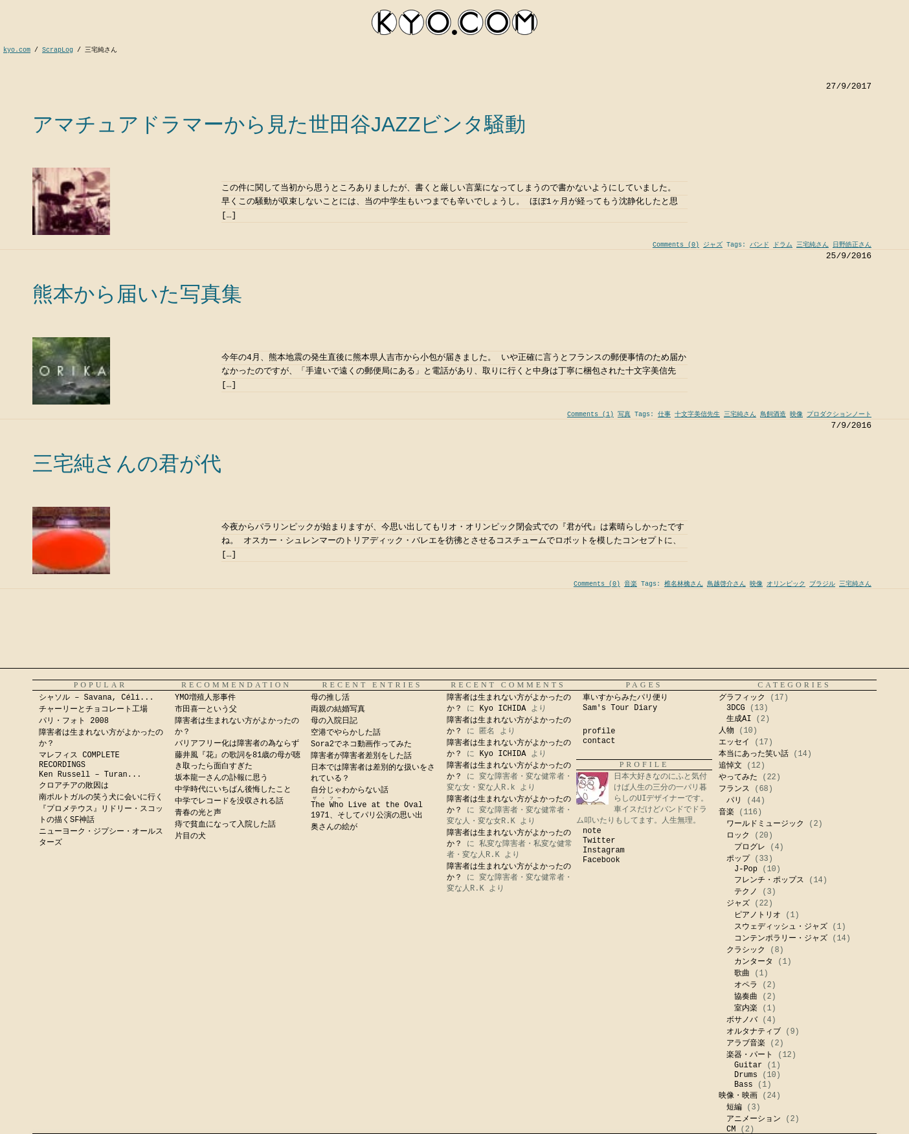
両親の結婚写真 (338, 709)
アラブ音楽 (745, 1043)
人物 (726, 730)
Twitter (599, 840)
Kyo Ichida (736, 1128)
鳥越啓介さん (726, 584)
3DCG (735, 708)
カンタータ (753, 961)
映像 (796, 414)
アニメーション (753, 1119)
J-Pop (746, 869)
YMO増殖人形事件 (205, 697)
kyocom (454, 22)
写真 (624, 414)
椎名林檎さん (683, 584)
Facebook (601, 860)
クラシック (745, 950)
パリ (734, 800)
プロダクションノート (839, 414)
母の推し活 (330, 697)
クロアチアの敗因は (74, 785)
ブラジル (822, 584)
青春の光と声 (198, 812)
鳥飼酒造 (773, 414)
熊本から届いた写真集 (137, 294)
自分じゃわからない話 (349, 790)
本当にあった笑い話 (754, 754)
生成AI (738, 719)
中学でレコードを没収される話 (229, 801)
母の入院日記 (334, 721)
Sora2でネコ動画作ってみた (361, 744)
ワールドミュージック (765, 823)
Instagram (604, 850)
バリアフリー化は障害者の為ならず (237, 743)
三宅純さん (812, 245)
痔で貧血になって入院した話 (225, 824)
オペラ (746, 985)
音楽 (630, 584)
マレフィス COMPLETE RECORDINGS (79, 760)
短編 (734, 1107)
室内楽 (746, 1008)
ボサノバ (742, 1020)
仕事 (664, 414)
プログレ (749, 847)
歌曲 (742, 973)
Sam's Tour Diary (620, 708)
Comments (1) (590, 414)
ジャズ (713, 245)
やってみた (738, 777)
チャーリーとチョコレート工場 (93, 709)
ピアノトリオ (757, 915)
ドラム (782, 245)
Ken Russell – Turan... (90, 774)
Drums (746, 1075)
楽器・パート (749, 1055)
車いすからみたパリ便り (625, 697)
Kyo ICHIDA (502, 708)
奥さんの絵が (334, 827)
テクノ (746, 891)
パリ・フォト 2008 (74, 721)
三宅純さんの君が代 (126, 463)
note (592, 831)
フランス (734, 789)
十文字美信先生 (697, 414)
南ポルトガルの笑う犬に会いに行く (101, 797)
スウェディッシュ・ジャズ (780, 926)
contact (599, 741)
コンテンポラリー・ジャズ (780, 938)
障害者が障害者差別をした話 (361, 756)
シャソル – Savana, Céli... (96, 697)
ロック (738, 835)
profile (599, 731)
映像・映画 (738, 1095)
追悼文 (730, 765)
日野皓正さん (852, 245)
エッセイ (734, 742)
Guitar (748, 1065)
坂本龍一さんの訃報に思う (221, 778)
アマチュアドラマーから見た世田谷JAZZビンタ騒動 (279, 124)
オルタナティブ (753, 1031)
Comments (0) (676, 245)
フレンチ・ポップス (769, 880)
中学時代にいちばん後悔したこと (233, 789)
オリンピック (786, 584)
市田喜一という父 (206, 709)
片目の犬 (190, 836)
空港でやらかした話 (346, 732)
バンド (759, 245)
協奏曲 (746, 996)
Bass (743, 1084)
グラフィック (742, 697)
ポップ (738, 858)
